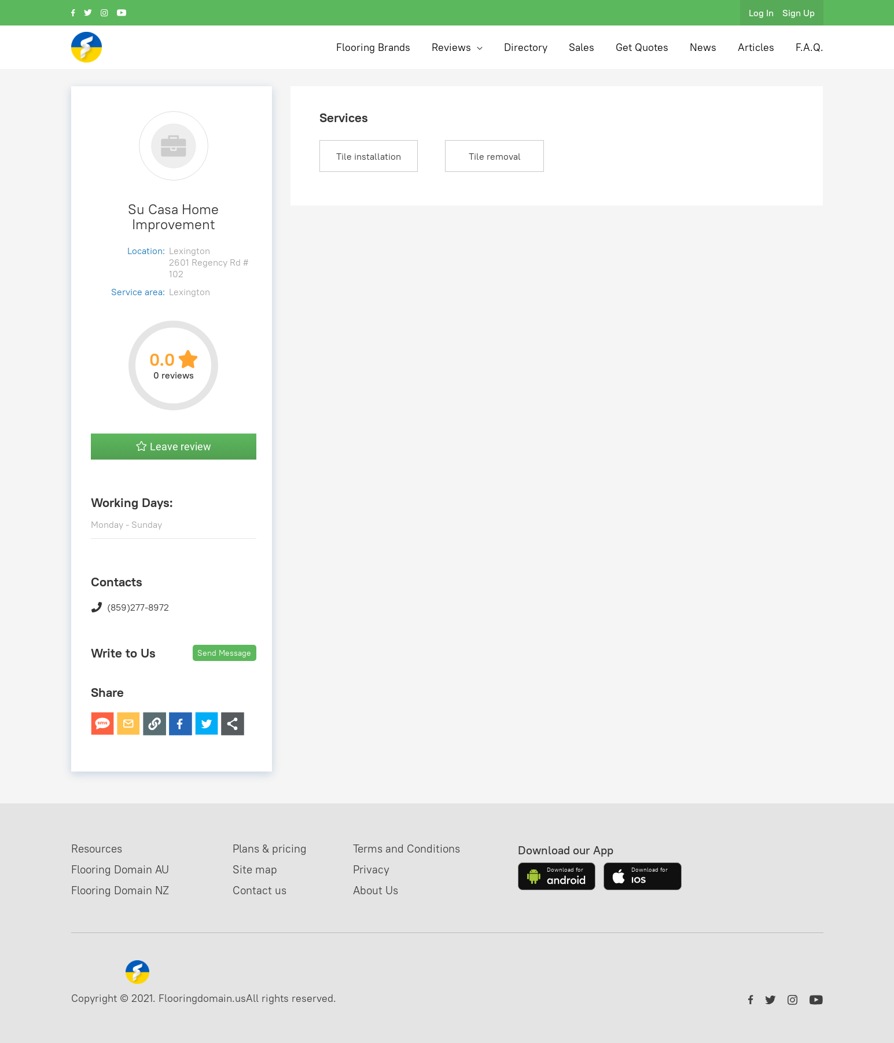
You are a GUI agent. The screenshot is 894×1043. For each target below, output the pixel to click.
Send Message (224, 653)
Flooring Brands (373, 47)
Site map (262, 869)
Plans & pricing (279, 848)
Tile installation (368, 156)
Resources (98, 848)
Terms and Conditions (420, 848)
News (703, 47)
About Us (387, 890)
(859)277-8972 (130, 607)
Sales (581, 47)
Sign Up (798, 13)
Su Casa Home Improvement (173, 216)
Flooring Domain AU (123, 869)
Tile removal (495, 156)
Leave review (173, 446)
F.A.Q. (809, 47)
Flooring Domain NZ (123, 890)
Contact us (267, 890)
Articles (756, 47)
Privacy (383, 869)
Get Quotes (642, 47)
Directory (525, 47)
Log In (761, 13)
